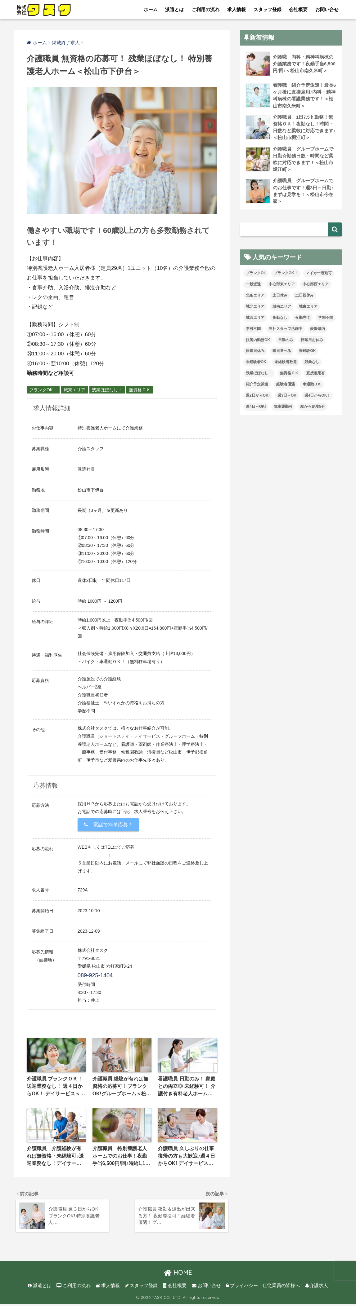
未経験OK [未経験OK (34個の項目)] (307, 353)
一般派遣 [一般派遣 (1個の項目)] (253, 286)
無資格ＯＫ (140, 389)
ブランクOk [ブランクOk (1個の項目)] (256, 275)
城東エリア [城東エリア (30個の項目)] (308, 308)
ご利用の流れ (205, 9)
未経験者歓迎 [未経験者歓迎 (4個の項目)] (285, 364)
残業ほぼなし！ (107, 389)
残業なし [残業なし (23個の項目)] (311, 364)
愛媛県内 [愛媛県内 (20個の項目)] (317, 331)
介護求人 (316, 1287)
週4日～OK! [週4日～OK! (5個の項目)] (256, 409)
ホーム (151, 9)
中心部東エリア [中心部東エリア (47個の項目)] (282, 286)
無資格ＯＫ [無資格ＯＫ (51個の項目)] (289, 375)
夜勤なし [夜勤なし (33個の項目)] (280, 320)
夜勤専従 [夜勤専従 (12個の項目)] (302, 320)
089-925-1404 (95, 975)
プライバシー (242, 1287)
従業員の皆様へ (281, 1287)
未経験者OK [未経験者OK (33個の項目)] (256, 364)
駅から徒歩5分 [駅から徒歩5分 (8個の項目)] (312, 409)
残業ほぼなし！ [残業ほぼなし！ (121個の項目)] (259, 375)
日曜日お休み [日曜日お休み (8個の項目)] (312, 342)
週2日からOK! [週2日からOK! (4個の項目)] (258, 398)
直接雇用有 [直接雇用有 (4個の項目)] (315, 375)
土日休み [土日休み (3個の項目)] (280, 297)
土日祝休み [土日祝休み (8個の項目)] (304, 297)
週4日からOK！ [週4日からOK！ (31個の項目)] (317, 398)
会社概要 (298, 9)
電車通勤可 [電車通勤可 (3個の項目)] (283, 409)
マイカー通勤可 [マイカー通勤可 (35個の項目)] (319, 275)
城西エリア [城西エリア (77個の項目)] (255, 320)
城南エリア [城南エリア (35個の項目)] (282, 308)
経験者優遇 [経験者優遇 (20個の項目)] (285, 387)
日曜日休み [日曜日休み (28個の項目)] (255, 353)
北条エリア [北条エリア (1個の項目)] (255, 297)
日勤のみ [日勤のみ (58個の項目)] (285, 342)
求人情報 (236, 9)
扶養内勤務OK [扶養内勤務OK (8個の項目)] (258, 342)
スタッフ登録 (268, 9)
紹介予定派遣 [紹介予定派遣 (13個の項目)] (257, 387)
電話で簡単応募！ (108, 824)
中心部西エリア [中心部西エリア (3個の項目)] (316, 286)
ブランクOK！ (43, 389)
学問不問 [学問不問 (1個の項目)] (325, 320)
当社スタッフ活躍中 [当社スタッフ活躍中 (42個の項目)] (285, 331)
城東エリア (74, 389)
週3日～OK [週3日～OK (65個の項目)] (286, 398)
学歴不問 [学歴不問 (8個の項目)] (253, 331)
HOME (178, 1274)
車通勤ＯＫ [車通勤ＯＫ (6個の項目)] (312, 387)
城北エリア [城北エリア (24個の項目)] (255, 308)
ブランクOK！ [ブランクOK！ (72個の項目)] (286, 275)
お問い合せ (327, 9)
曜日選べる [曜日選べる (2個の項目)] (282, 353)
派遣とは (174, 9)
